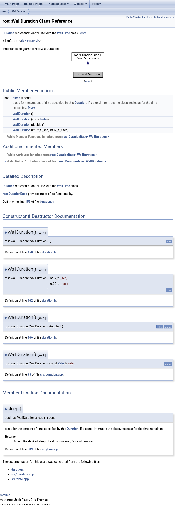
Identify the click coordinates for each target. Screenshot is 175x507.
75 (29, 374)
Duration (8, 33)
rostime (5, 495)
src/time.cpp (50, 449)
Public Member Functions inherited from (56, 136)
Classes (80, 3)
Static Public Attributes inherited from (55, 161)
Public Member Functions (139, 17)
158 (30, 252)
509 (30, 449)
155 (27, 201)
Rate (43, 119)
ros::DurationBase (15, 194)
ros (4, 11)
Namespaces (59, 3)
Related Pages (33, 3)
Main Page (12, 3)
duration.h (30, 41)
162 (30, 300)
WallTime (63, 33)
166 (30, 337)
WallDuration (19, 11)
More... (84, 33)
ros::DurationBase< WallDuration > (85, 136)
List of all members (164, 17)
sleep (16, 98)
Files (96, 3)
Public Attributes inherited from (50, 155)
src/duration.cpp (51, 374)
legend (88, 81)
